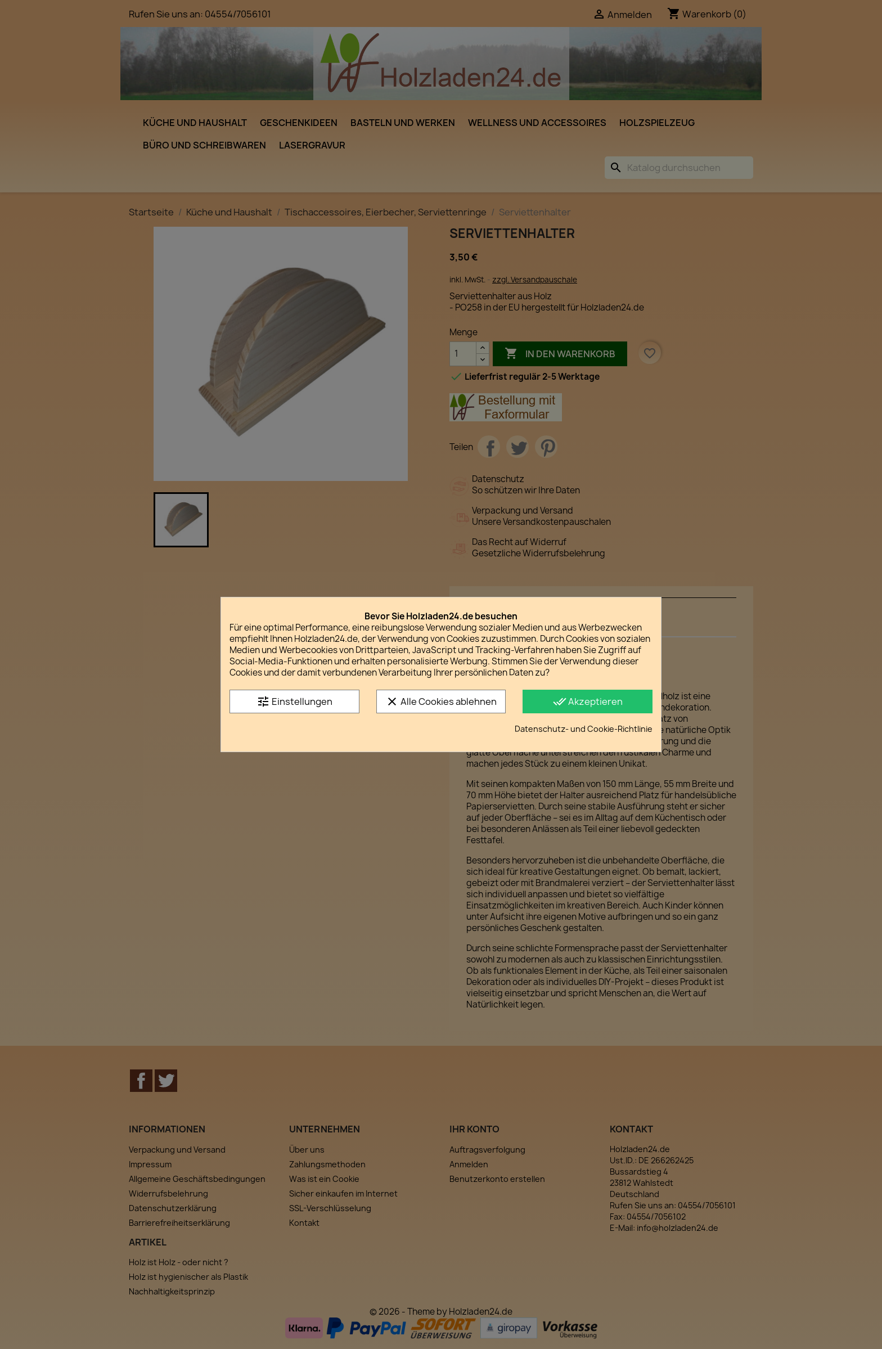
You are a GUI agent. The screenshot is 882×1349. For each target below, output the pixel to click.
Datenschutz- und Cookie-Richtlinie (583, 728)
